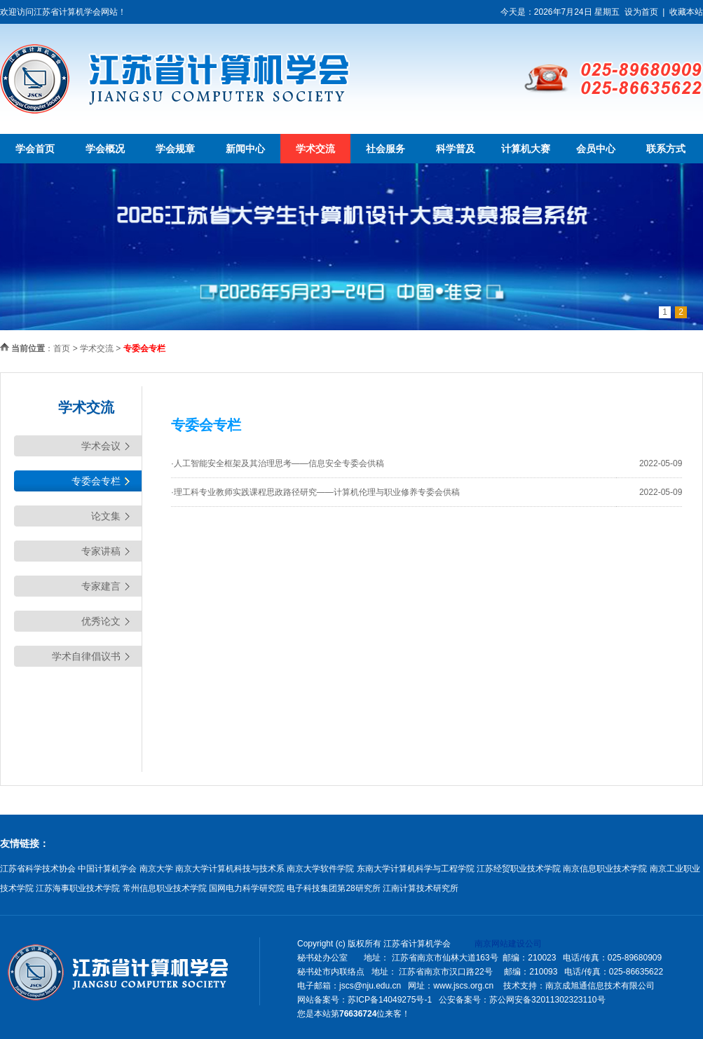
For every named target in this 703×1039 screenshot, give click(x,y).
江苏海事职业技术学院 (78, 888)
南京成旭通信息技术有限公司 (600, 986)
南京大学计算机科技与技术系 (230, 869)
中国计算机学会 (107, 869)
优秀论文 (101, 621)
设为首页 (641, 12)
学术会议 (101, 445)
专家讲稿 (101, 551)
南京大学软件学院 (320, 869)
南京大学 (156, 869)
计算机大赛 (525, 148)
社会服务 (385, 148)
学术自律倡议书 (86, 656)
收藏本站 (686, 12)
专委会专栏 (96, 481)
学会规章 (175, 148)
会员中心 (595, 148)
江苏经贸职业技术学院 (519, 869)
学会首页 (35, 148)
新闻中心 (245, 148)
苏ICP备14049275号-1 (390, 1000)
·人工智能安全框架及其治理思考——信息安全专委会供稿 (277, 463)
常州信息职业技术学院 (165, 888)
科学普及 (455, 148)
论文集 (106, 516)
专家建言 (101, 586)
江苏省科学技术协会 (38, 869)
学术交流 (315, 148)
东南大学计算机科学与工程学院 (416, 869)
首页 (61, 348)
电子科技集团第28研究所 (333, 888)
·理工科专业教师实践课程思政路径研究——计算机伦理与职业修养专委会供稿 (315, 492)
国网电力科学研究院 (247, 888)
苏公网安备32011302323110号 (547, 1000)
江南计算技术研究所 (420, 888)
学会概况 (105, 148)
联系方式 (665, 148)
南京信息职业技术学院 (605, 869)
